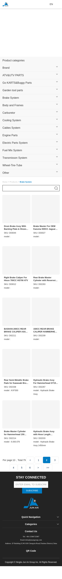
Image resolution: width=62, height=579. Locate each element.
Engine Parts (10, 135)
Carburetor (8, 112)
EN (51, 4)
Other (5, 172)
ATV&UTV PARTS (13, 75)
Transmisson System (14, 157)
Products (14, 182)
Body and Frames (12, 105)
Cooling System (11, 120)
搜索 (56, 188)
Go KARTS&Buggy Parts (17, 82)
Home (5, 182)
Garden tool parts (12, 90)
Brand (6, 67)
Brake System (10, 97)
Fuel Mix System (12, 150)
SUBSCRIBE (32, 498)
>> (47, 474)
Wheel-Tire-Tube (12, 165)
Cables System (11, 127)
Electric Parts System (15, 142)
